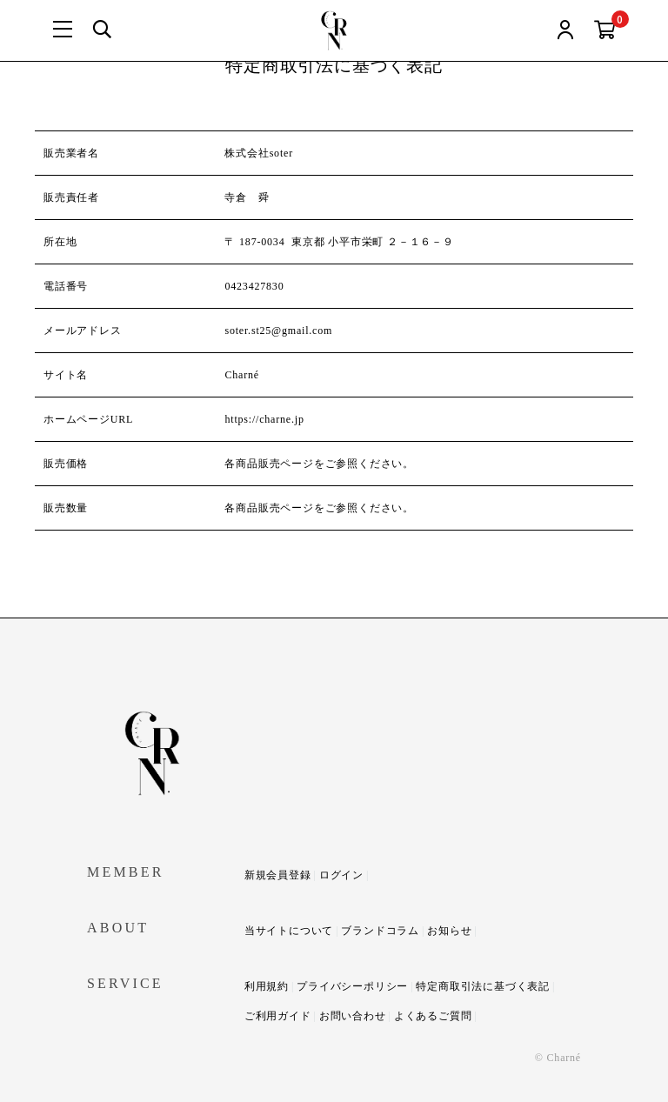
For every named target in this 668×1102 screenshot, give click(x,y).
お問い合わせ (352, 1016)
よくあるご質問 (433, 1016)
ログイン (341, 875)
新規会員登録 (277, 875)
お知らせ (449, 931)
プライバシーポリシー (352, 986)
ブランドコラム (380, 931)
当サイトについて (288, 931)
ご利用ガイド (277, 1016)
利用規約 (266, 986)
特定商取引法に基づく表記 (483, 986)
